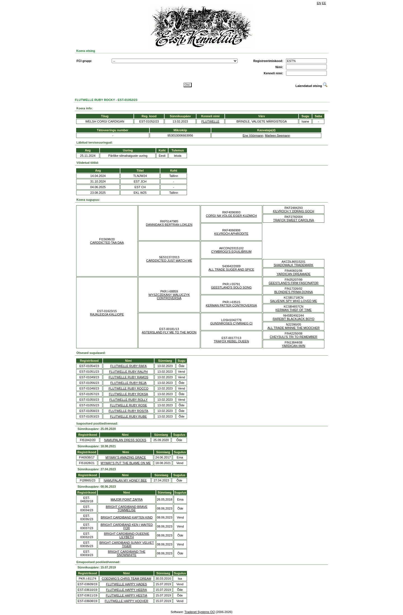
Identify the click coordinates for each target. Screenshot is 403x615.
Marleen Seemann (277, 135)
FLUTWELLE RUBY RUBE (128, 416)
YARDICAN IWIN (293, 345)
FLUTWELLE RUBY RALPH (128, 371)
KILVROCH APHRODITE (231, 233)
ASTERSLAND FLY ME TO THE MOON (169, 332)
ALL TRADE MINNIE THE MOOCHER (294, 328)
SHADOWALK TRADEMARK (293, 265)
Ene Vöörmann (253, 135)
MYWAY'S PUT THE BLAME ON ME (126, 463)
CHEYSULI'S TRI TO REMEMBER (293, 336)
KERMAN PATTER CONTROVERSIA (231, 305)
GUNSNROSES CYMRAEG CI (231, 323)
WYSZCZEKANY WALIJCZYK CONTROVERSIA (169, 296)
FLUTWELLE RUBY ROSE (128, 405)
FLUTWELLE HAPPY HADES (126, 584)
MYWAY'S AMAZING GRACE (126, 457)
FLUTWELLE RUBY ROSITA (128, 411)
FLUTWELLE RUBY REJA (128, 382)
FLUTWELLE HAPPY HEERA (126, 589)
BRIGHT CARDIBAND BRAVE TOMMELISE (126, 508)
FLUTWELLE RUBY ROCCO (128, 388)
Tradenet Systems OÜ (199, 612)
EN (319, 3)
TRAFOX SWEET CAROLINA (293, 220)
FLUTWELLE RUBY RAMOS (128, 377)
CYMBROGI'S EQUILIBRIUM (231, 251)
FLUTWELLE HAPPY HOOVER (126, 601)
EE (324, 3)
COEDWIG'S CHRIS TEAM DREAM (126, 578)
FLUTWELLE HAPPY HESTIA (126, 595)
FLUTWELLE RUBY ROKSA (128, 394)
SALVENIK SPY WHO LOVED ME (293, 301)
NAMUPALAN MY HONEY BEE (125, 480)
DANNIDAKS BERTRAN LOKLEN (169, 224)
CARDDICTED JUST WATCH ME (169, 260)
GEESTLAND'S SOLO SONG (231, 287)
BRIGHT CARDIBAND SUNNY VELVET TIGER (126, 544)
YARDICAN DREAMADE (293, 274)
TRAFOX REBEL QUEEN (231, 341)
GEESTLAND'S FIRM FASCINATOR (293, 283)
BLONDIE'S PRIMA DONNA (293, 292)
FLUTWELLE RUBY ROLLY (128, 399)
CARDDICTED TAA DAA (107, 242)
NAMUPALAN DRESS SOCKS (125, 440)
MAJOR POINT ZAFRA (126, 499)
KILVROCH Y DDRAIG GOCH (293, 211)
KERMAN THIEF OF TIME (293, 310)
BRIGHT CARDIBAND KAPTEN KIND (127, 517)
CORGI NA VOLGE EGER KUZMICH (231, 215)
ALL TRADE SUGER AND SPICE (231, 269)
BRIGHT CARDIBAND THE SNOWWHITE (126, 553)
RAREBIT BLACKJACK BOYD (293, 319)
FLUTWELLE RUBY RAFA (128, 366)
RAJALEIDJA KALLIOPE (107, 314)
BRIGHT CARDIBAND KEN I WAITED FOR (126, 526)
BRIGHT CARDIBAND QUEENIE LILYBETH (126, 535)
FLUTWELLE (210, 121)
